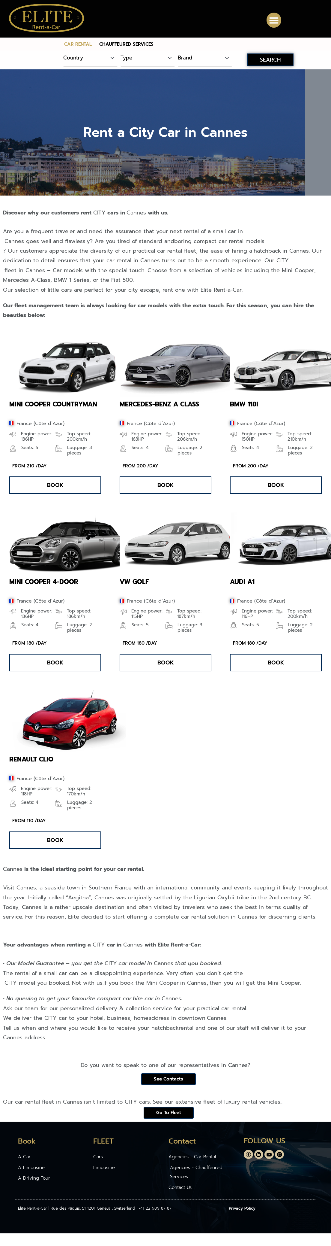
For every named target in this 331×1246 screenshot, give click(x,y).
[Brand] (205, 58)
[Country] (90, 58)
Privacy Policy (242, 1211)
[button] (274, 20)
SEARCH (270, 60)
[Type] (148, 58)
